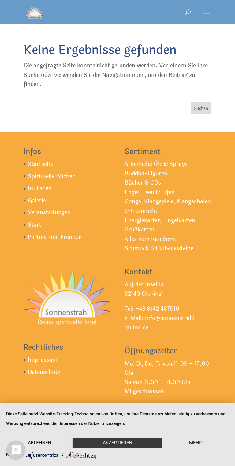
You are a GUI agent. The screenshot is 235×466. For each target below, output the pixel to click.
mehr (195, 442)
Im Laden (40, 188)
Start (34, 224)
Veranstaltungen (49, 212)
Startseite (40, 164)
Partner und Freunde (54, 237)
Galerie (37, 200)
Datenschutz (44, 372)
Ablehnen (39, 442)
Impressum (43, 359)
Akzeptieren (117, 442)
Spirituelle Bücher (51, 176)
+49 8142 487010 (157, 309)
